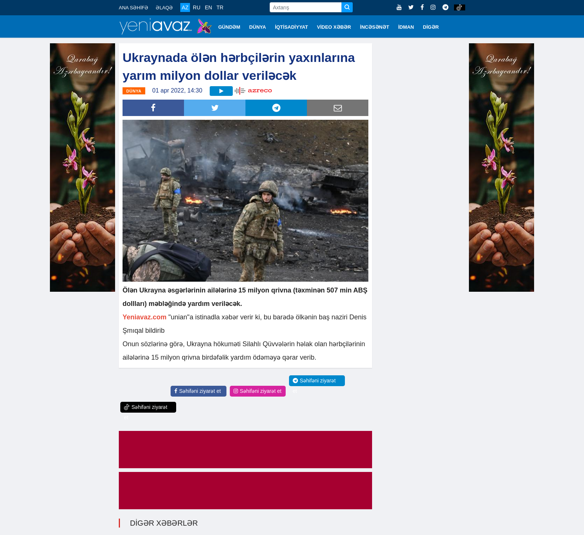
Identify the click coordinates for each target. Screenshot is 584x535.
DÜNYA (257, 27)
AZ (185, 7)
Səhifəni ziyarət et (197, 391)
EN (208, 7)
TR (219, 7)
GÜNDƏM (229, 27)
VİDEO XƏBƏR (334, 27)
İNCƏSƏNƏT (374, 27)
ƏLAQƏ (164, 7)
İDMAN (406, 27)
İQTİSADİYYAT (291, 27)
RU (196, 7)
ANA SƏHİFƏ (133, 7)
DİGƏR (431, 27)
